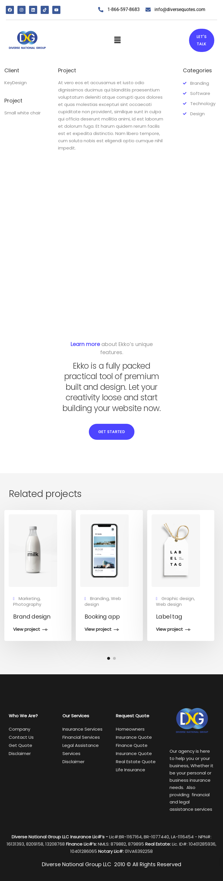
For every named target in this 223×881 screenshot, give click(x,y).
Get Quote (20, 745)
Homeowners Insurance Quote (134, 733)
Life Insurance (130, 770)
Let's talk (202, 40)
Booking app (102, 616)
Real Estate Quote (136, 762)
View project (26, 629)
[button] (117, 40)
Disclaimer (20, 753)
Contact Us (21, 737)
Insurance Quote (134, 753)
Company (19, 729)
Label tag (169, 616)
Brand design (32, 616)
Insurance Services (82, 729)
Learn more (85, 344)
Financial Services (81, 737)
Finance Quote (132, 745)
